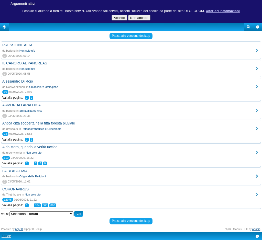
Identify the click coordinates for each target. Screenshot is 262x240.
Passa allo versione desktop (131, 36)
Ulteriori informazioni (223, 11)
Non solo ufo (27, 50)
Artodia (256, 229)
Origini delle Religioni (32, 176)
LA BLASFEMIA (15, 171)
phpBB (19, 229)
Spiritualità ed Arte (30, 110)
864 (37, 205)
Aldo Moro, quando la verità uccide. (30, 147)
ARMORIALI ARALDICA (21, 105)
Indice (6, 236)
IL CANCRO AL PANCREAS (24, 63)
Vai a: (5, 214)
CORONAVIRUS (15, 189)
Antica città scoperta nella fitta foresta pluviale (38, 123)
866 (52, 205)
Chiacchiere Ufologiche (43, 86)
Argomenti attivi (22, 4)
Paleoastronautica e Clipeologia (41, 128)
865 (45, 205)
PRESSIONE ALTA (17, 45)
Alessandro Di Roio (17, 81)
